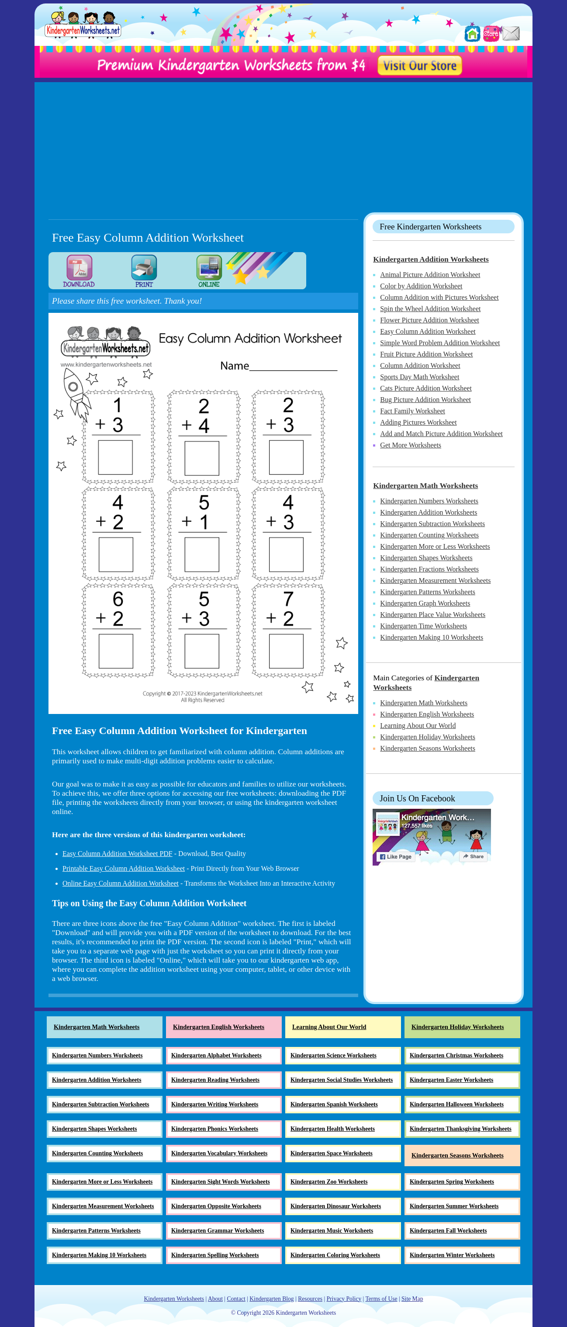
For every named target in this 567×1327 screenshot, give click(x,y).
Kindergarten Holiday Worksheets (427, 737)
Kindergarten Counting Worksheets (429, 535)
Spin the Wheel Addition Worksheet (430, 308)
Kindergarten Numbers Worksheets (429, 501)
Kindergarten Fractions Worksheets (429, 569)
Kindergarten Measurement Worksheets (435, 580)
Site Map (412, 1299)
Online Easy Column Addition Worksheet (120, 883)
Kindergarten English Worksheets (427, 714)
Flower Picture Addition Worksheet (429, 320)
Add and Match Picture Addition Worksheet (441, 433)
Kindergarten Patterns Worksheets (427, 592)
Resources (310, 1299)
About (215, 1299)
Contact (236, 1299)
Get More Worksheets (410, 445)
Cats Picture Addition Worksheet (426, 388)
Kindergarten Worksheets (174, 1299)
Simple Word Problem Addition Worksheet (440, 342)
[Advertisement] (283, 143)
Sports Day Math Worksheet (419, 377)
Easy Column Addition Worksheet (427, 331)
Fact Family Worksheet (412, 411)
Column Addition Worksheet (420, 365)
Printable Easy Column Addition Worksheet (123, 868)
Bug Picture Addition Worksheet (425, 399)
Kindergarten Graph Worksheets (425, 603)
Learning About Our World (418, 725)
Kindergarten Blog (271, 1299)
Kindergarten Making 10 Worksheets (431, 637)
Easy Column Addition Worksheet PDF (117, 853)
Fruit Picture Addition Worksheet (426, 354)
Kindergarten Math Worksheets (425, 485)
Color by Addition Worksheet (421, 286)
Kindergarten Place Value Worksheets (432, 614)
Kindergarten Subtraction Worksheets (432, 523)
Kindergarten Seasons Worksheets (427, 748)
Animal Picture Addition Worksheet (430, 274)
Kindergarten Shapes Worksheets (426, 557)
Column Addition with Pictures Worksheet (439, 297)
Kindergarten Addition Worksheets (431, 259)
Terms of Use (381, 1299)
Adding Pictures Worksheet (418, 422)
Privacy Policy (344, 1299)
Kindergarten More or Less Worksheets (435, 546)
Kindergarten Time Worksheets (423, 626)
